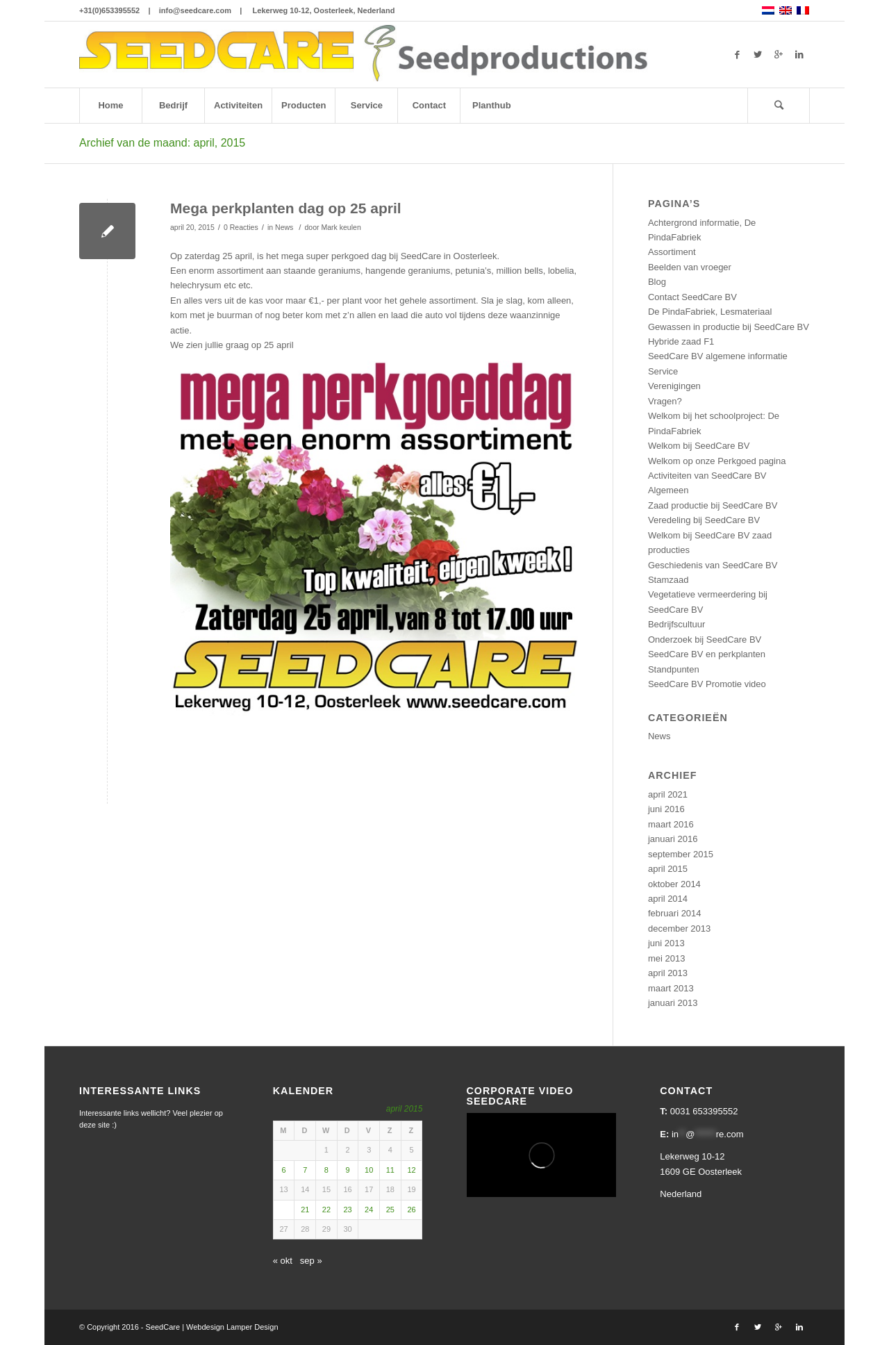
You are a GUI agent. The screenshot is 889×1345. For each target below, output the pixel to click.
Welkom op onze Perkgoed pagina (717, 461)
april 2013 (668, 973)
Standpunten (673, 669)
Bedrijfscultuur (676, 624)
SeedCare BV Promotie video (707, 684)
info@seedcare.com (195, 10)
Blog (657, 282)
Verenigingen (674, 386)
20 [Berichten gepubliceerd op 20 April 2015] (283, 1209)
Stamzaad (668, 580)
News (284, 227)
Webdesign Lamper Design (232, 1327)
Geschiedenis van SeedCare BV (712, 565)
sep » (311, 1260)
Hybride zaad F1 (681, 341)
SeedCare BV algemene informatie (718, 356)
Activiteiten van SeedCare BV (707, 475)
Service (663, 371)
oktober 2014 (674, 884)
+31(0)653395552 (109, 10)
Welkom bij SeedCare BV (698, 445)
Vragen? (665, 401)
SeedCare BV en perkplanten (706, 654)
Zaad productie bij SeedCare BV (712, 505)
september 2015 (680, 854)
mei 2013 (666, 958)
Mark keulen (340, 227)
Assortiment (672, 252)
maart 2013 (671, 988)
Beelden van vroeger (689, 267)
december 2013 (679, 928)
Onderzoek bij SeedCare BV (704, 639)
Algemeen (668, 490)
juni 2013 (666, 943)
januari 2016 (673, 839)
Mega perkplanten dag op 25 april (285, 208)
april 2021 (668, 794)
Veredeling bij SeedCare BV (704, 520)
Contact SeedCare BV (692, 297)
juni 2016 (666, 809)
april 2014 (668, 898)
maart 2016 (671, 824)
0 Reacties (241, 227)
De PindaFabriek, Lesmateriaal (710, 311)
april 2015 (668, 869)
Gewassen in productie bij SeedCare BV (728, 327)
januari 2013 (673, 1003)
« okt (282, 1260)
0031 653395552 (704, 1111)
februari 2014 (674, 913)
